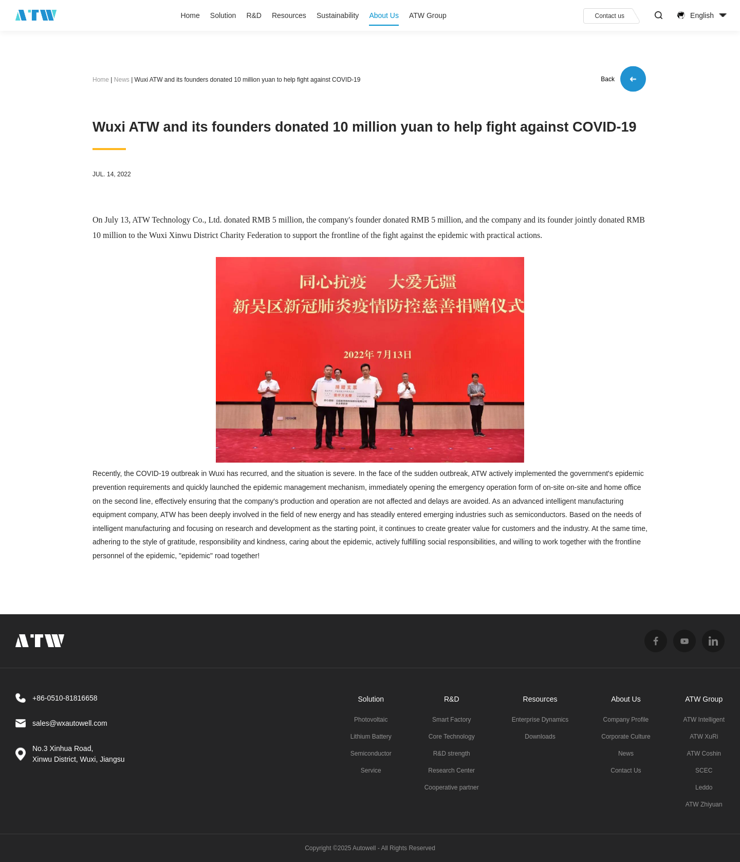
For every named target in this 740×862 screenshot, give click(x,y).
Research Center (451, 770)
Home (189, 15)
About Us (384, 15)
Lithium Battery (371, 736)
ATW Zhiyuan (704, 804)
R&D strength (451, 753)
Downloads (540, 736)
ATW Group (428, 15)
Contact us (609, 16)
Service (371, 770)
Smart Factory (451, 719)
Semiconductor (371, 753)
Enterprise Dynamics (540, 719)
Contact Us (625, 770)
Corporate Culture (625, 736)
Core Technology (452, 736)
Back (623, 80)
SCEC (703, 770)
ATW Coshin (704, 753)
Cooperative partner (451, 787)
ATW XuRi (704, 736)
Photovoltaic (370, 719)
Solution (223, 15)
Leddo (703, 787)
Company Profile (626, 719)
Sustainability (338, 15)
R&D (254, 15)
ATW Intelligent (704, 719)
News (122, 80)
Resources (289, 15)
